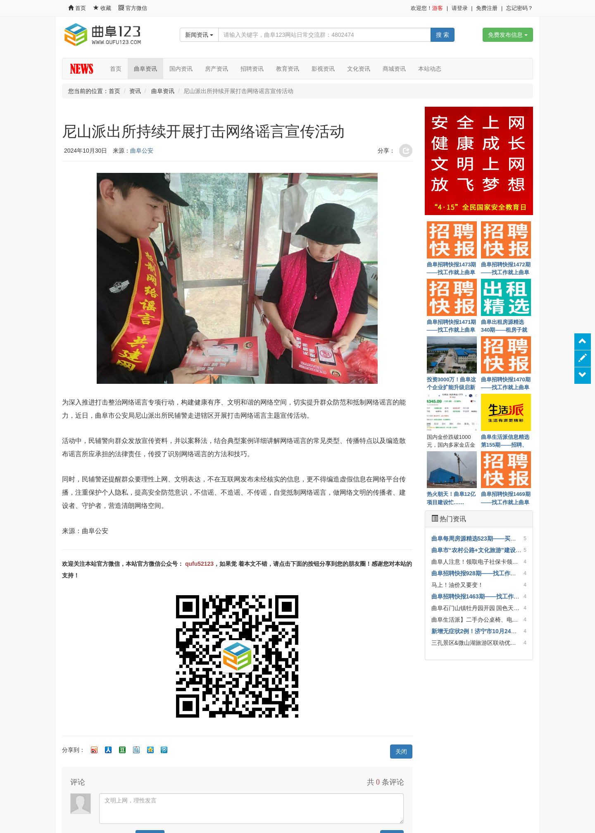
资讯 (135, 91)
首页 (77, 8)
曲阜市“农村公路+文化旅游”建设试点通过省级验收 (496, 550)
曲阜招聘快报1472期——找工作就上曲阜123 (506, 268)
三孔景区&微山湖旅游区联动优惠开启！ (482, 642)
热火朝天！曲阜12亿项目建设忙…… (451, 497)
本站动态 (429, 68)
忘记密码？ (519, 8)
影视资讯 (323, 68)
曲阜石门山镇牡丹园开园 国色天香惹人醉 (484, 608)
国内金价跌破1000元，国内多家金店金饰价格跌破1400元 (451, 440)
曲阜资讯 (145, 68)
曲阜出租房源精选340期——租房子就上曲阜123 (504, 325)
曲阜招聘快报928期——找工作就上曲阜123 (487, 573)
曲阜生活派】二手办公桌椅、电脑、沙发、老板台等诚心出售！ (512, 619)
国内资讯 (181, 68)
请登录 (460, 8)
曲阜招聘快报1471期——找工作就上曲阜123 (451, 325)
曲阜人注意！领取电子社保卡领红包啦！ (483, 561)
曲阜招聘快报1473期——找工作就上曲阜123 (451, 268)
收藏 (102, 8)
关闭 (401, 751)
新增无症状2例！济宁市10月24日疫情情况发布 (491, 631)
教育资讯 (287, 68)
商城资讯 (394, 68)
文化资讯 (358, 68)
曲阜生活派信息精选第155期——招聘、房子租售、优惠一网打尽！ (505, 440)
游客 (437, 8)
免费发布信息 (508, 34)
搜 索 (442, 34)
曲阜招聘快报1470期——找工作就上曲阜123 (506, 383)
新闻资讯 (199, 34)
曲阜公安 (141, 150)
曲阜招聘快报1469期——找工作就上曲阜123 (506, 497)
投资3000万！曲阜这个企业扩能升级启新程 (451, 383)
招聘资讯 (252, 68)
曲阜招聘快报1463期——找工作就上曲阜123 (489, 596)
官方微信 (133, 8)
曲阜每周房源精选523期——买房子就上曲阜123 (493, 538)
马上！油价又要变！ (457, 585)
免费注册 (486, 8)
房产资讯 (216, 68)
